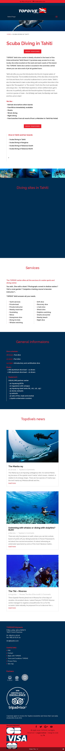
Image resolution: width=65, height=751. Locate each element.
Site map (11, 664)
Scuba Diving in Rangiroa (19, 142)
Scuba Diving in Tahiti (18, 139)
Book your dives (33, 51)
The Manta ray (15, 466)
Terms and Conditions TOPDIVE (18, 658)
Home (9, 34)
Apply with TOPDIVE (14, 656)
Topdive (21, 470)
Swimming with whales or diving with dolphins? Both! (31, 529)
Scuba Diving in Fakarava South (21, 146)
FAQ (9, 650)
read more (12, 483)
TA (44, 735)
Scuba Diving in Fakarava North (21, 149)
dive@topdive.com (12, 641)
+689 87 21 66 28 (14, 635)
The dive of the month (33, 594)
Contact (10, 653)
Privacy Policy (12, 661)
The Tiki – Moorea (17, 591)
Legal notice (41, 733)
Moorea (22, 594)
